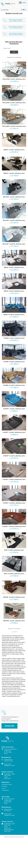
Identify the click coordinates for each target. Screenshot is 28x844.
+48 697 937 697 (8, 761)
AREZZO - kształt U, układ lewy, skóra (14, 173)
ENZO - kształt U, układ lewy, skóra (14, 550)
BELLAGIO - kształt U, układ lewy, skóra (14, 220)
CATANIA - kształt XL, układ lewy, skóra (14, 385)
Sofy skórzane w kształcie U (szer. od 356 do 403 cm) (16, 27)
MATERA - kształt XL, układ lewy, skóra (14, 597)
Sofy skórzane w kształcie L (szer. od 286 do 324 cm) (16, 20)
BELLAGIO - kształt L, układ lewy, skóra (14, 197)
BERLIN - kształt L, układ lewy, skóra (14, 267)
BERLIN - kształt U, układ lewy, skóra (14, 291)
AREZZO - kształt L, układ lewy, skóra (14, 149)
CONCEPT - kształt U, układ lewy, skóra (14, 455)
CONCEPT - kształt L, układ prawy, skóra (14, 432)
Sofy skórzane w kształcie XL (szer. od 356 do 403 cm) (16, 33)
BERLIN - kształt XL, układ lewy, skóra (14, 314)
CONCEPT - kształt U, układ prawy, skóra (14, 479)
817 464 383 (7, 810)
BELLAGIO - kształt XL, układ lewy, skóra (14, 244)
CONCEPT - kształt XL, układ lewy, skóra (14, 503)
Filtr (14, 52)
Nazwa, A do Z (14, 48)
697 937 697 (4, 9)
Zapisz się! (9, 726)
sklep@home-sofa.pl (9, 765)
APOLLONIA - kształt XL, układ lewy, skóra (14, 126)
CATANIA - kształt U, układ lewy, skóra (14, 361)
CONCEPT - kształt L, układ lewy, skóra (14, 408)
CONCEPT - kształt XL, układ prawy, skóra (14, 526)
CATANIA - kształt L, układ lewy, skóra (14, 338)
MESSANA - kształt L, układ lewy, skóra (14, 620)
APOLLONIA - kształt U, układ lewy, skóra (14, 102)
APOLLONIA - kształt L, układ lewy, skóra (14, 79)
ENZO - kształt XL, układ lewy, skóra (14, 573)
